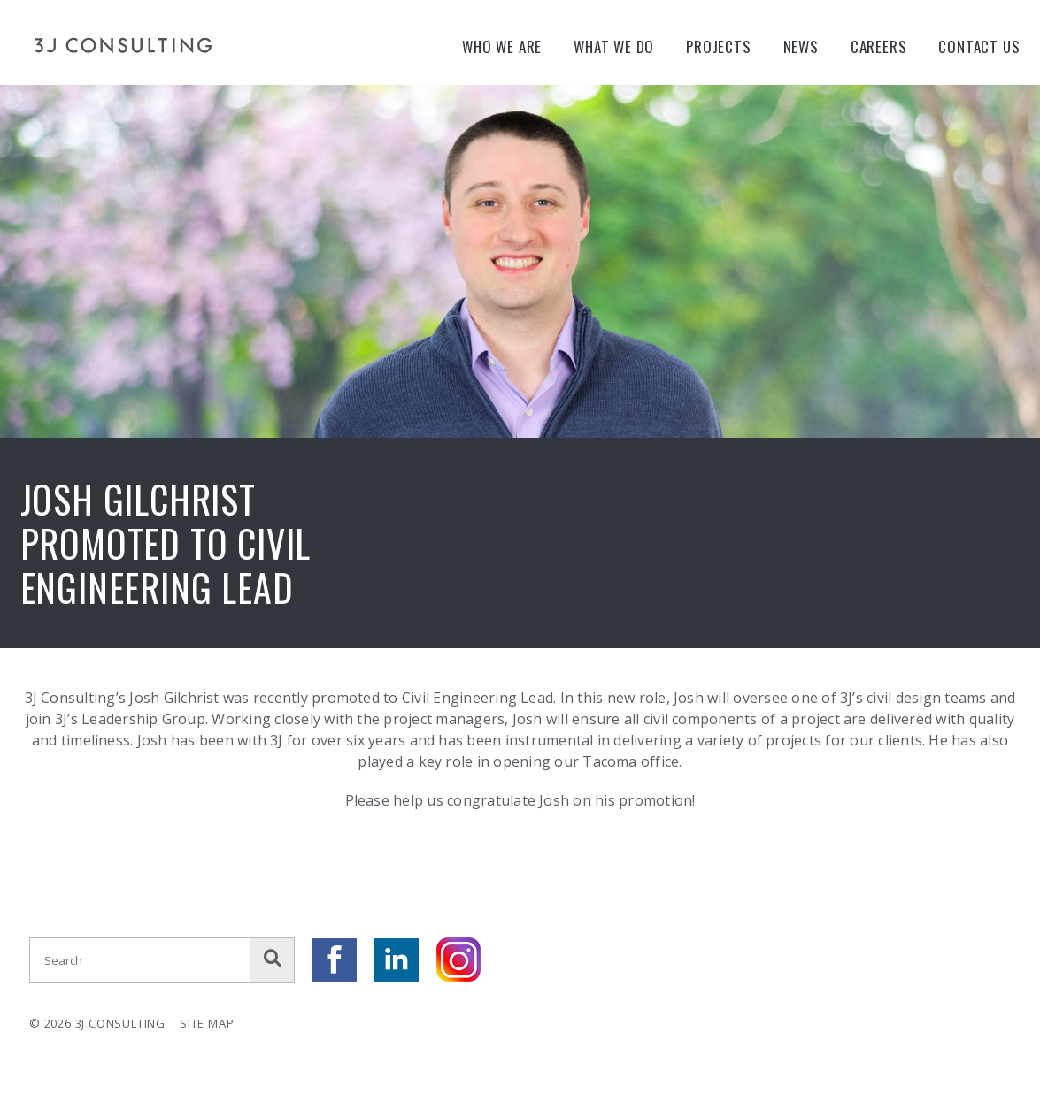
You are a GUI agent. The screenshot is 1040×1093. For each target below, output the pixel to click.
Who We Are (502, 46)
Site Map (207, 1023)
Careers (879, 46)
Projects (718, 46)
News (801, 46)
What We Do (614, 46)
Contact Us (979, 46)
